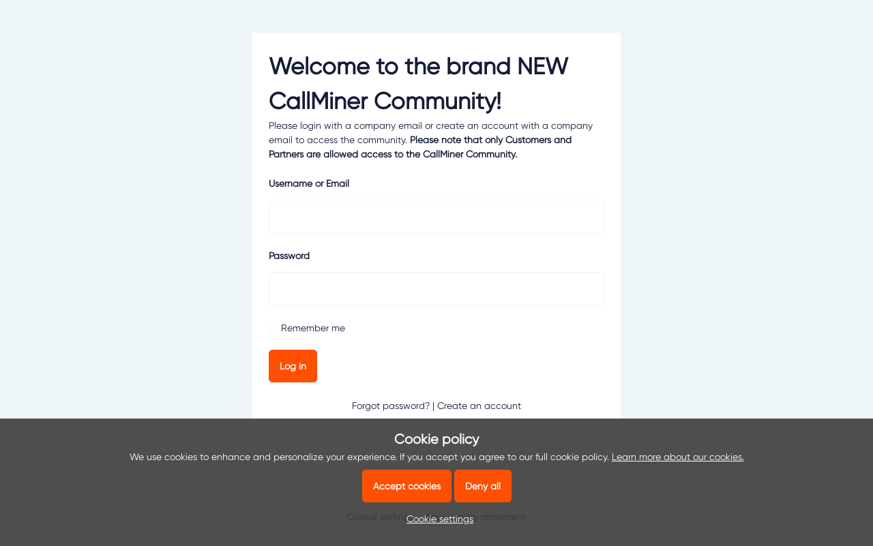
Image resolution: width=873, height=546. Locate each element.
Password (289, 255)
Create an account (479, 405)
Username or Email (309, 183)
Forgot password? (391, 405)
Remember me (313, 327)
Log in (293, 366)
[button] (436, 518)
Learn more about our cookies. (678, 456)
